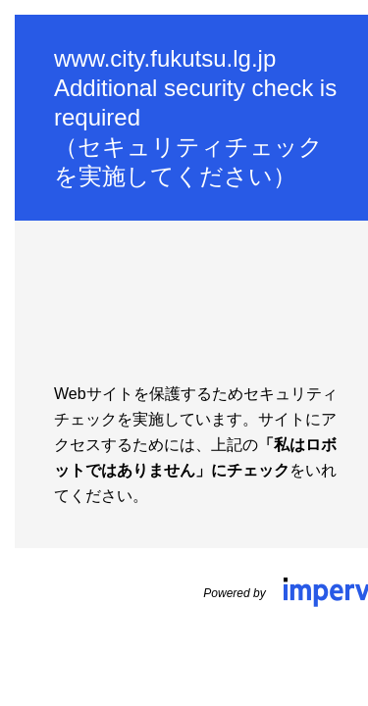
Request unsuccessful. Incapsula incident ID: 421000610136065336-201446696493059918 (184, 353)
